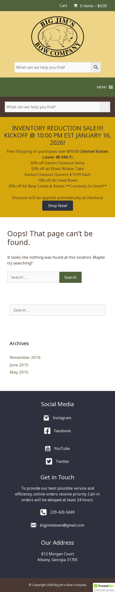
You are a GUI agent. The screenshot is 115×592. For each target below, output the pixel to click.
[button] (102, 87)
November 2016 (25, 357)
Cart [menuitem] (63, 5)
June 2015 (19, 365)
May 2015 (19, 372)
